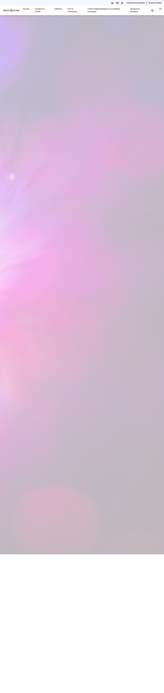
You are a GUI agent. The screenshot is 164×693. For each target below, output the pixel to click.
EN (160, 9)
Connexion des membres (135, 3)
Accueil (26, 9)
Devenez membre (155, 3)
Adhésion (58, 9)
